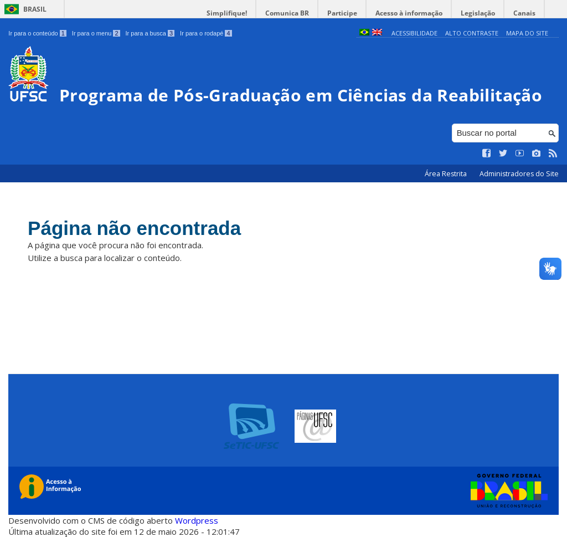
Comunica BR (287, 13)
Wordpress (196, 520)
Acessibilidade (414, 33)
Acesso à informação (408, 13)
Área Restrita (446, 173)
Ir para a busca (150, 33)
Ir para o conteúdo (37, 33)
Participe (342, 13)
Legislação (478, 13)
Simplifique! (227, 13)
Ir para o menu (96, 33)
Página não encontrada (134, 228)
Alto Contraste (471, 33)
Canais (524, 13)
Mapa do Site (527, 33)
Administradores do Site (519, 173)
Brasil (35, 9)
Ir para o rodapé (205, 33)
